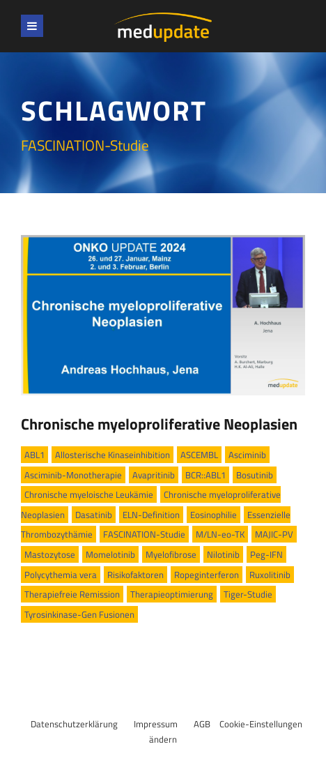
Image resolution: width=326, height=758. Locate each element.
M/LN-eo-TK (220, 534)
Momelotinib (110, 554)
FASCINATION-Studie (144, 534)
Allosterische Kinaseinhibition (112, 455)
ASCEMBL (199, 455)
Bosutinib (254, 475)
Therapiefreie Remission (72, 594)
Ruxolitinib (269, 575)
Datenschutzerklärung (74, 724)
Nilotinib (223, 554)
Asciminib (247, 455)
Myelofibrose (171, 554)
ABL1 (34, 455)
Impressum (156, 724)
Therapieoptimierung (171, 594)
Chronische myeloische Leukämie (88, 494)
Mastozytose (49, 554)
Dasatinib (93, 515)
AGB (202, 724)
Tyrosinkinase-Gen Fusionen (79, 614)
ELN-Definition (151, 515)
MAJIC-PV (274, 534)
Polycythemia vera (60, 575)
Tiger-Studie (248, 594)
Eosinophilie (213, 515)
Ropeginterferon (206, 575)
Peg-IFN (266, 554)
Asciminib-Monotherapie (73, 475)
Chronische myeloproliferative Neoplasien (159, 424)
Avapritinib (153, 475)
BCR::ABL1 (205, 475)
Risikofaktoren (135, 575)
